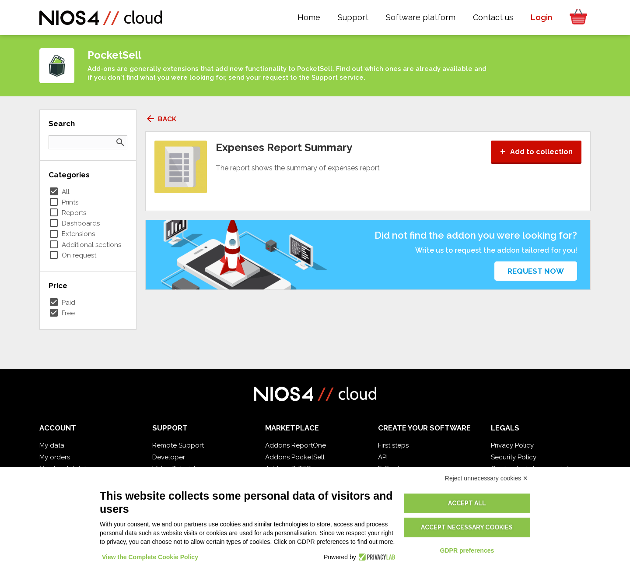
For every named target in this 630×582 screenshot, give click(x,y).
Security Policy (513, 457)
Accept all (467, 503)
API (383, 457)
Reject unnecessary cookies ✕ (486, 478)
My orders (54, 457)
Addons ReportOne (295, 445)
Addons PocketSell (295, 457)
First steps (393, 445)
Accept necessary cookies (467, 527)
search (120, 142)
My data (51, 445)
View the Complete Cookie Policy (150, 557)
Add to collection (536, 152)
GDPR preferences (467, 550)
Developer (168, 457)
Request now (536, 271)
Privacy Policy (512, 445)
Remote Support (178, 445)
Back (160, 119)
